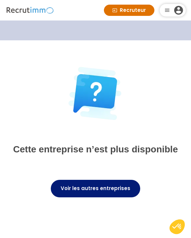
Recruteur (129, 10)
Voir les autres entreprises (95, 188)
